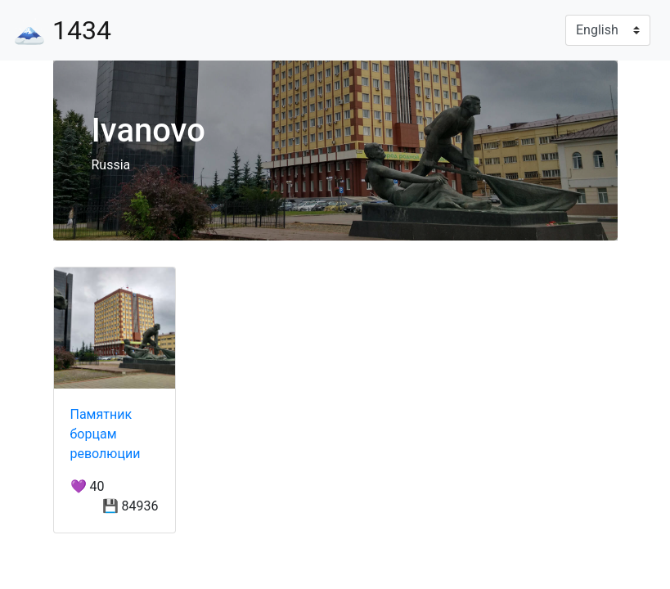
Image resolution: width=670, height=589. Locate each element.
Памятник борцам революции (105, 434)
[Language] (607, 30)
